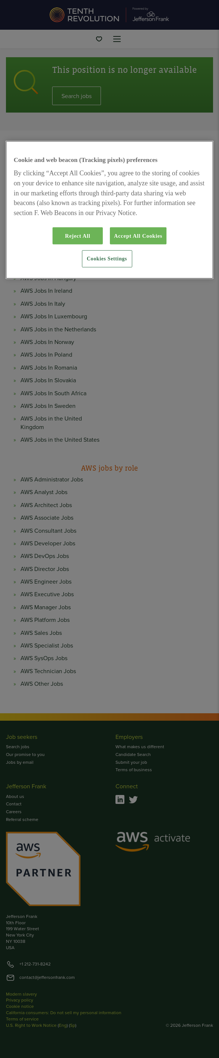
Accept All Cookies (138, 236)
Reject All (77, 236)
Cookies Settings (107, 259)
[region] (110, 210)
